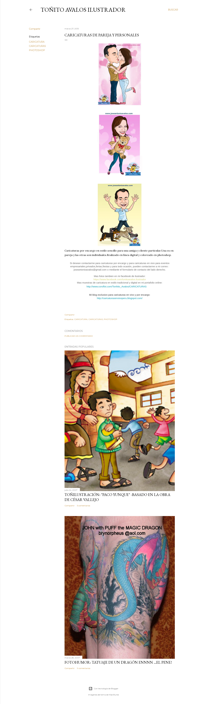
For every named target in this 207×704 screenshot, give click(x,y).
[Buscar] (173, 10)
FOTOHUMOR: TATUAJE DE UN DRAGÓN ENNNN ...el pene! (118, 662)
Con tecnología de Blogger (103, 689)
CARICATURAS (37, 46)
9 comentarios (83, 668)
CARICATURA (36, 41)
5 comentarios (83, 505)
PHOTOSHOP (37, 50)
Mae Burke (114, 694)
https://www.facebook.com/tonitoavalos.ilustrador (119, 279)
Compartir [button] (34, 28)
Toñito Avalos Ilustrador (83, 9)
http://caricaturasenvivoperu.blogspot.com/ (119, 298)
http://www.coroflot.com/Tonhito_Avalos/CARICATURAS (117, 286)
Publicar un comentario (79, 336)
